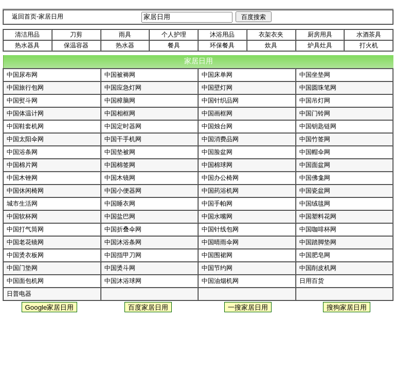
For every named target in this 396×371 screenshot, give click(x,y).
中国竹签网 (314, 139)
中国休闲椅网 (25, 190)
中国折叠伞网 (122, 229)
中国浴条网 (22, 152)
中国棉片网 (22, 164)
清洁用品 (27, 34)
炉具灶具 (320, 45)
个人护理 (173, 34)
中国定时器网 (122, 126)
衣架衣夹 (271, 34)
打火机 (368, 45)
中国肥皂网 (314, 255)
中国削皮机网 (317, 268)
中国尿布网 (22, 74)
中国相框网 (119, 113)
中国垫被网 (119, 152)
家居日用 (51, 16)
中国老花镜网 (25, 242)
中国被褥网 (119, 74)
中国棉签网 (119, 164)
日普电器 (19, 293)
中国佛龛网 (314, 177)
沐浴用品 (222, 34)
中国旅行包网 (25, 87)
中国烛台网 (217, 126)
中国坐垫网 (314, 74)
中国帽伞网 (314, 152)
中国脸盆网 (217, 152)
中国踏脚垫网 (317, 242)
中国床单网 (217, 74)
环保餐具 (222, 45)
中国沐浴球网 (122, 280)
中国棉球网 (217, 164)
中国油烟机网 (220, 280)
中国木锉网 (22, 177)
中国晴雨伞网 (220, 242)
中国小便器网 (122, 190)
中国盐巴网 (119, 216)
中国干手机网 (122, 139)
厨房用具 (320, 34)
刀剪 (76, 34)
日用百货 (311, 280)
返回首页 (24, 16)
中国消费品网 (220, 139)
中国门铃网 (314, 113)
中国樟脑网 (119, 100)
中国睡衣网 (119, 203)
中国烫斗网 (119, 268)
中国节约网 (217, 268)
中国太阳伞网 (25, 139)
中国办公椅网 (220, 177)
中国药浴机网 (220, 190)
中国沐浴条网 (122, 242)
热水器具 (27, 45)
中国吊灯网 (314, 100)
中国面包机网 (25, 280)
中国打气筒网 (25, 229)
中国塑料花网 (317, 216)
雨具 (125, 34)
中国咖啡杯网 (317, 229)
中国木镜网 (119, 177)
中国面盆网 (314, 164)
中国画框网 (217, 113)
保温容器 (76, 45)
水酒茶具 (368, 34)
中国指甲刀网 (122, 255)
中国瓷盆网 (314, 190)
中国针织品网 (220, 100)
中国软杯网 (22, 216)
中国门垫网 (22, 268)
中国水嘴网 (217, 216)
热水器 (125, 45)
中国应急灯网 (122, 87)
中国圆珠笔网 (317, 87)
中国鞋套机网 (25, 126)
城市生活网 (22, 203)
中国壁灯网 (217, 87)
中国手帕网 (217, 203)
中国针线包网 (220, 229)
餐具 (174, 45)
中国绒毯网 (314, 203)
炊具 (271, 45)
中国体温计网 (25, 113)
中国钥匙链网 (317, 126)
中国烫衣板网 (25, 255)
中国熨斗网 (22, 100)
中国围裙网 (217, 255)
